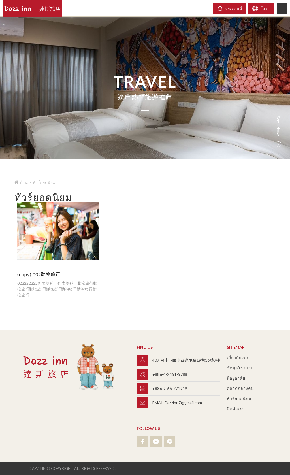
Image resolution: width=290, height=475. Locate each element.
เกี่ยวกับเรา (237, 357)
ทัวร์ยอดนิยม (44, 182)
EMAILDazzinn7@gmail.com (177, 402)
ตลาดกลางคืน (240, 388)
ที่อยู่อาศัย (236, 378)
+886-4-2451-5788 (169, 374)
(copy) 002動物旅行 (38, 274)
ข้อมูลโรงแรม (240, 367)
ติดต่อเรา (236, 408)
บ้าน (21, 182)
